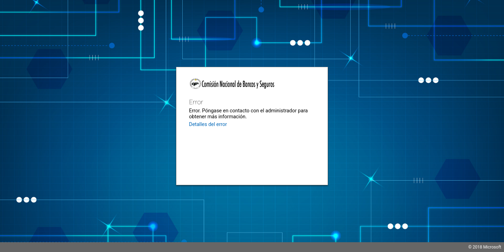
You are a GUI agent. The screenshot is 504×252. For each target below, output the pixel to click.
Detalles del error (208, 124)
